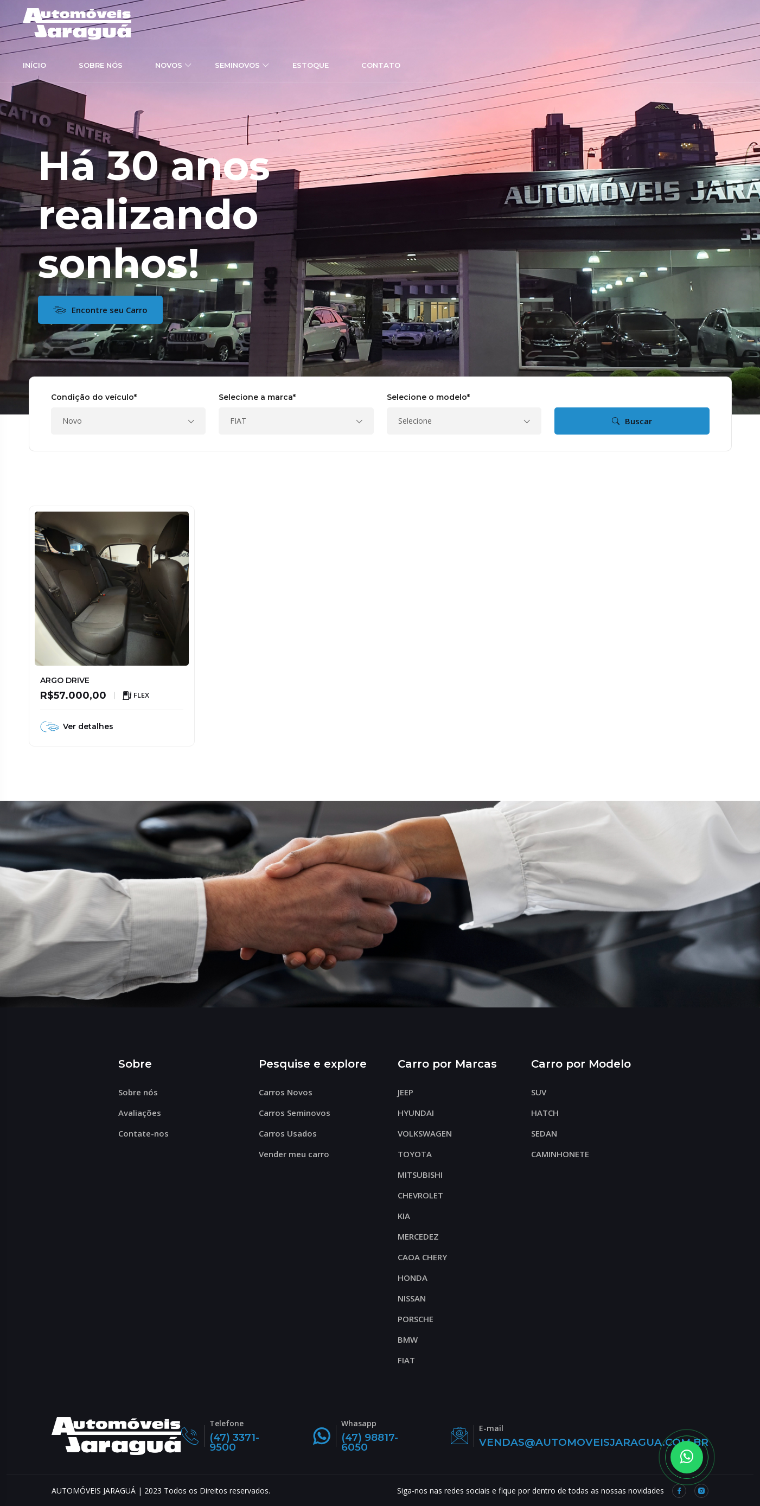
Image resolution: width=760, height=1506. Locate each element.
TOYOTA (419, 1153)
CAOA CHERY (427, 1257)
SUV (543, 1092)
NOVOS (168, 64)
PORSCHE (420, 1318)
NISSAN (416, 1298)
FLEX (136, 695)
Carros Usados (292, 1133)
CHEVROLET (425, 1195)
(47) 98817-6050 (363, 1442)
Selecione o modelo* (428, 397)
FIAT (411, 1360)
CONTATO (380, 64)
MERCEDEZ (423, 1236)
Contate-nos (148, 1133)
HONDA (417, 1277)
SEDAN (548, 1133)
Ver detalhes (76, 726)
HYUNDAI (420, 1112)
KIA (408, 1215)
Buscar (632, 421)
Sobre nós (142, 1092)
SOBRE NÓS (101, 64)
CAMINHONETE (564, 1153)
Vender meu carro (299, 1153)
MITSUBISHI (425, 1174)
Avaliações (144, 1112)
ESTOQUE (310, 64)
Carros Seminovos (299, 1112)
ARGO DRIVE (65, 680)
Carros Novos (290, 1092)
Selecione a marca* (257, 397)
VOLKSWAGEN (429, 1133)
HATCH (549, 1112)
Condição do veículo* (94, 397)
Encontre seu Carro (100, 309)
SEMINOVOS (237, 64)
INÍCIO (34, 64)
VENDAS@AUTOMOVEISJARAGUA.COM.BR (586, 1441)
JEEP (410, 1092)
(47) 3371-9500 (232, 1442)
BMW (412, 1339)
